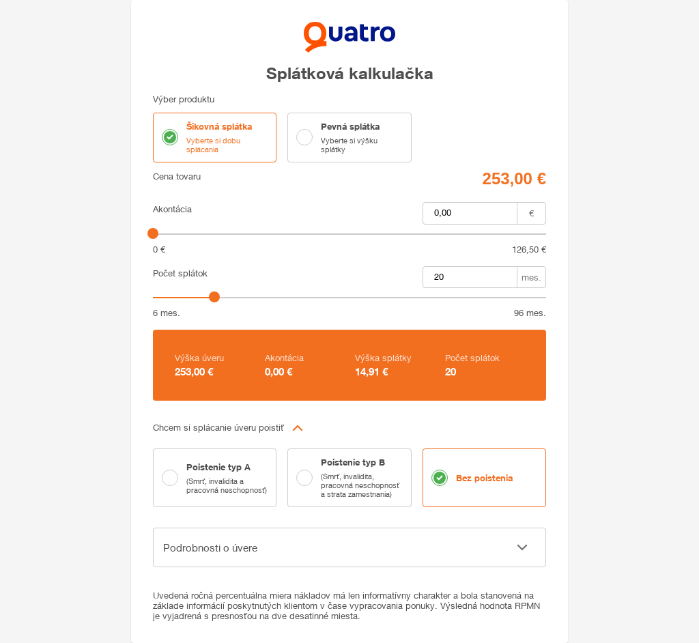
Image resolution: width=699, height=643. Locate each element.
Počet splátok (180, 273)
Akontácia (172, 209)
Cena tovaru (177, 176)
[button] (349, 428)
